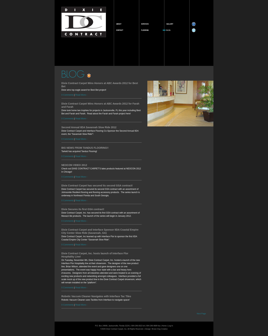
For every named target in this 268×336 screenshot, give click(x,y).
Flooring (150, 30)
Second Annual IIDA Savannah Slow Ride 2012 (89, 127)
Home (164, 326)
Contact (124, 30)
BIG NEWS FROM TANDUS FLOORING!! (84, 147)
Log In (170, 326)
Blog (175, 30)
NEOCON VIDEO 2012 (74, 165)
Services (150, 24)
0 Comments (67, 95)
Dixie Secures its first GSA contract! (82, 209)
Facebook (198, 24)
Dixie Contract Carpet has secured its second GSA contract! (97, 185)
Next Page (201, 313)
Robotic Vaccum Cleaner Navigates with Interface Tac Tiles (96, 296)
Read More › (81, 95)
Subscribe (94, 75)
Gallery (175, 24)
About (124, 24)
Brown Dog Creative (160, 329)
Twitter (198, 30)
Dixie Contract (83, 22)
